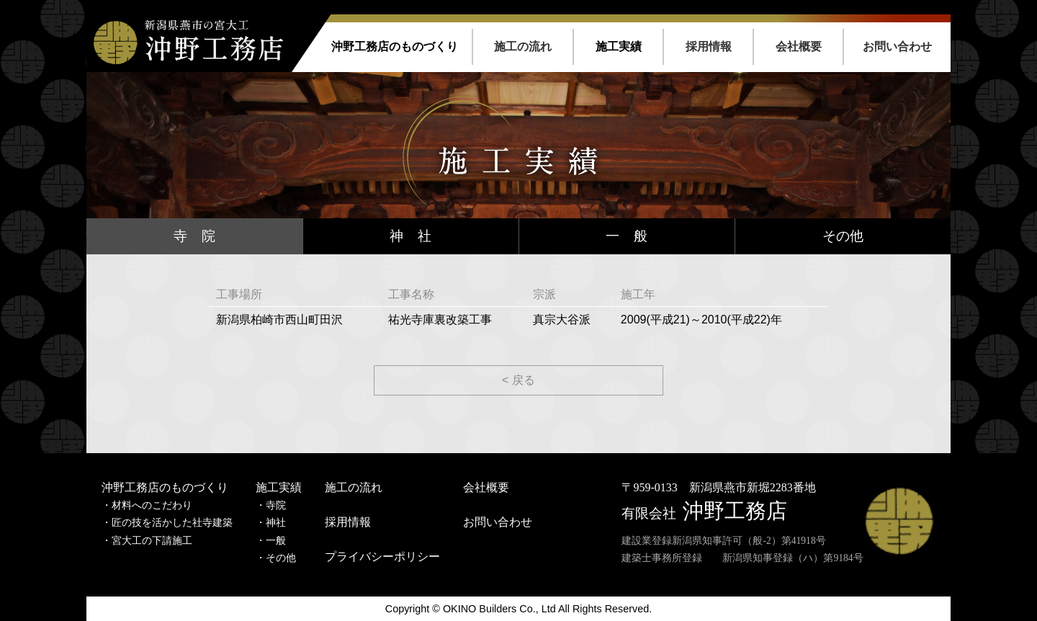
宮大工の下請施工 (152, 540)
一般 (276, 540)
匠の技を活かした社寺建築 (172, 522)
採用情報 (709, 46)
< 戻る (518, 380)
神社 (276, 522)
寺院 (276, 505)
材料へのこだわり (152, 505)
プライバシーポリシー (382, 556)
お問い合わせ (897, 46)
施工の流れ (523, 46)
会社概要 (799, 46)
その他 (842, 236)
